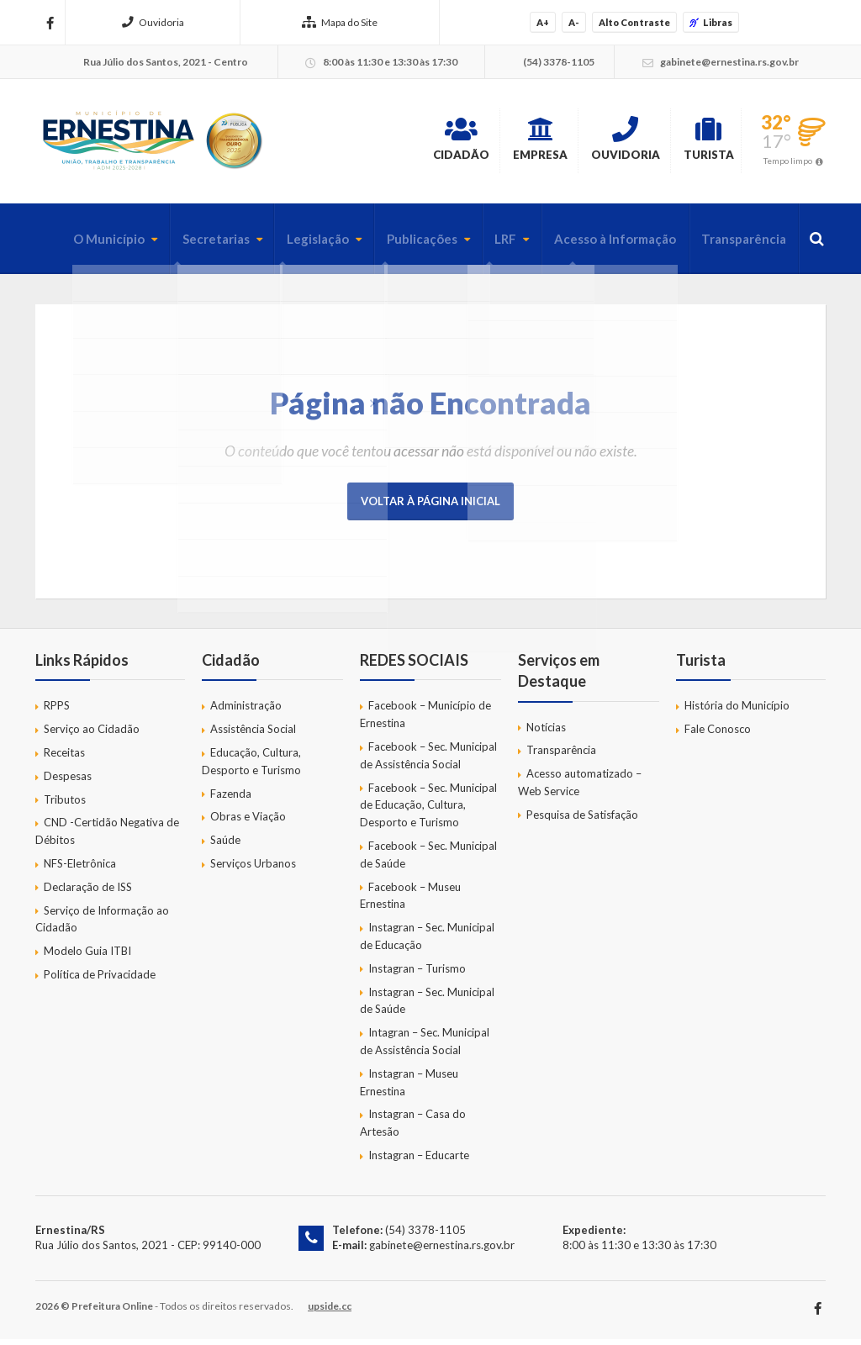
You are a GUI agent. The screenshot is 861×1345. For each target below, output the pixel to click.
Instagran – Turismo (417, 974)
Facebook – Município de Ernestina (425, 720)
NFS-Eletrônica (80, 869)
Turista (696, 142)
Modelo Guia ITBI (87, 956)
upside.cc (329, 1311)
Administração (246, 711)
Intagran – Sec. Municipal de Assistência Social (424, 1047)
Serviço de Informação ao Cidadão (102, 924)
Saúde (225, 845)
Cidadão (388, 142)
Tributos (65, 804)
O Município (76, 244)
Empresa (487, 142)
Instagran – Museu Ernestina (409, 1088)
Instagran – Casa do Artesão (413, 1128)
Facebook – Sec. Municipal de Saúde (428, 860)
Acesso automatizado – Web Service (580, 788)
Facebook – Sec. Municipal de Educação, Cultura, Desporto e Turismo (428, 810)
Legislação (294, 244)
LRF (489, 244)
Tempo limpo (787, 163)
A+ (542, 22)
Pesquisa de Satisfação (582, 820)
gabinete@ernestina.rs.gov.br (441, 1251)
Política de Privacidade (100, 980)
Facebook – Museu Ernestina (410, 900)
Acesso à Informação (603, 244)
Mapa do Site (340, 22)
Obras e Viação (248, 822)
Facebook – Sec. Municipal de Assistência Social (428, 761)
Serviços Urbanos (253, 869)
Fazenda (230, 798)
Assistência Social (253, 734)
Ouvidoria (153, 22)
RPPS (57, 711)
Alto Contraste (634, 22)
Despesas (68, 782)
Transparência (738, 244)
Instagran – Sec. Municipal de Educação (427, 941)
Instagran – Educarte (418, 1161)
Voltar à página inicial (430, 507)
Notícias (546, 732)
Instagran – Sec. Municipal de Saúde (427, 1005)
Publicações (402, 244)
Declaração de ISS (88, 892)
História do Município (737, 711)
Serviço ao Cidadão (92, 734)
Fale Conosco (717, 734)
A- (573, 22)
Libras (710, 22)
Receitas (64, 758)
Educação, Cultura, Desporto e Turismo (251, 767)
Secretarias (187, 244)
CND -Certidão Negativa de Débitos (107, 836)
